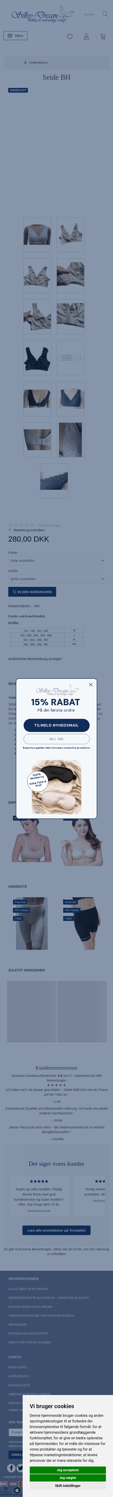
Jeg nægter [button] (67, 1478)
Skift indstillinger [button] (68, 1486)
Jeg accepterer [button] (68, 1470)
